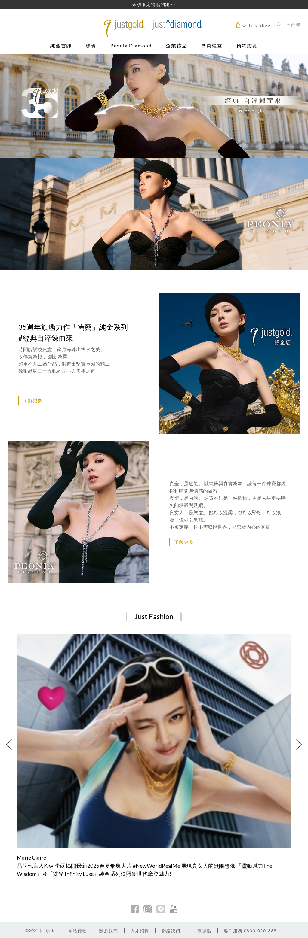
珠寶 (91, 45)
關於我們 (108, 930)
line (160, 909)
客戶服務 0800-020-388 (250, 930)
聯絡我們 (171, 930)
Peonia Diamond (131, 45)
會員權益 (211, 45)
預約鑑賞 (246, 45)
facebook (135, 909)
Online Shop (253, 25)
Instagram (147, 909)
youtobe (173, 909)
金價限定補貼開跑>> (154, 4)
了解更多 (32, 400)
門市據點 (201, 930)
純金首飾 (60, 45)
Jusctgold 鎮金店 (153, 28)
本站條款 (77, 930)
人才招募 (140, 930)
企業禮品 (176, 45)
